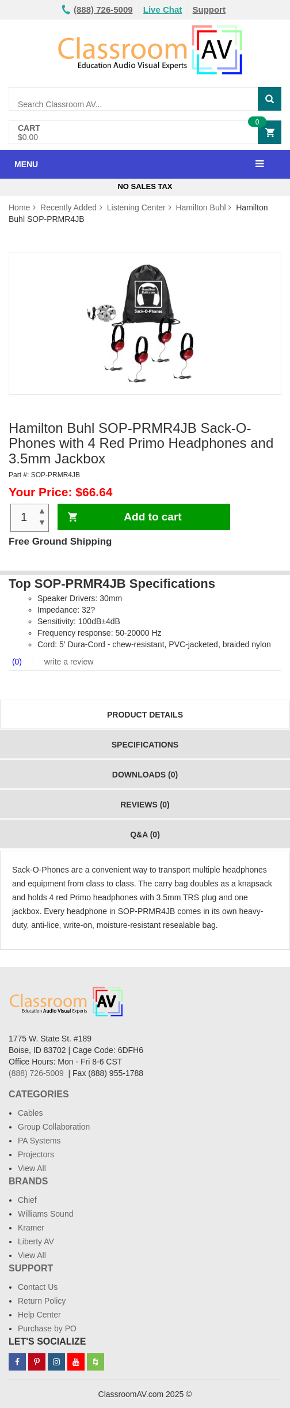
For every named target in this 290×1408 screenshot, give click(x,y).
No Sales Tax (144, 186)
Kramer (31, 1227)
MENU (26, 164)
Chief (27, 1200)
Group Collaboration (54, 1126)
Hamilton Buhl (200, 207)
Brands (28, 1181)
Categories (39, 1094)
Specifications (145, 744)
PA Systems (39, 1140)
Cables (30, 1113)
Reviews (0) (145, 804)
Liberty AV (36, 1241)
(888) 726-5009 (36, 1073)
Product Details (145, 714)
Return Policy (42, 1300)
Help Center (39, 1314)
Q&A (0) (145, 834)
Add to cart (152, 517)
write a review (67, 661)
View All (32, 1168)
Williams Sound (45, 1213)
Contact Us (38, 1287)
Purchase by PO (47, 1328)
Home (19, 207)
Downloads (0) (145, 774)
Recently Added (68, 207)
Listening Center (136, 207)
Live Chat (162, 9)
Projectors (36, 1154)
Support (209, 9)
